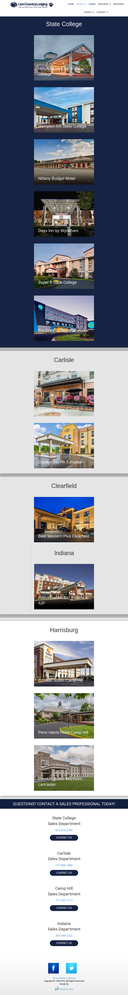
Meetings (103, 4)
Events (88, 12)
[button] (64, 838)
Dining (92, 4)
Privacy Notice (59, 978)
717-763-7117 (64, 900)
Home (71, 4)
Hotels (80, 4)
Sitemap (71, 978)
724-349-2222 (64, 935)
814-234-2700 (64, 830)
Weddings (118, 4)
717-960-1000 (64, 865)
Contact (101, 12)
